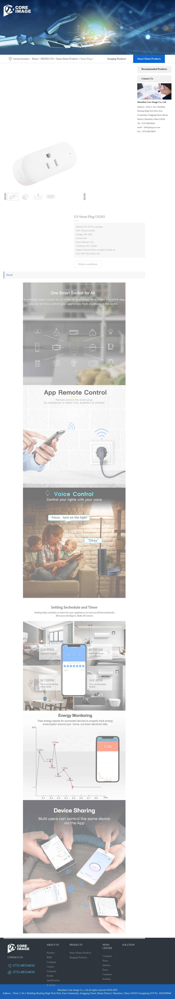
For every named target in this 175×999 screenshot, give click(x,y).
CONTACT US (132, 8)
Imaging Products (116, 58)
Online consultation (87, 265)
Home (35, 58)
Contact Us (147, 78)
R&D (49, 957)
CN (149, 8)
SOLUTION (102, 8)
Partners (51, 952)
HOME (52, 8)
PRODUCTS (84, 8)
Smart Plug (85, 58)
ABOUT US (67, 8)
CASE (117, 8)
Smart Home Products (149, 58)
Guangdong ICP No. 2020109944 (154, 993)
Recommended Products (154, 69)
